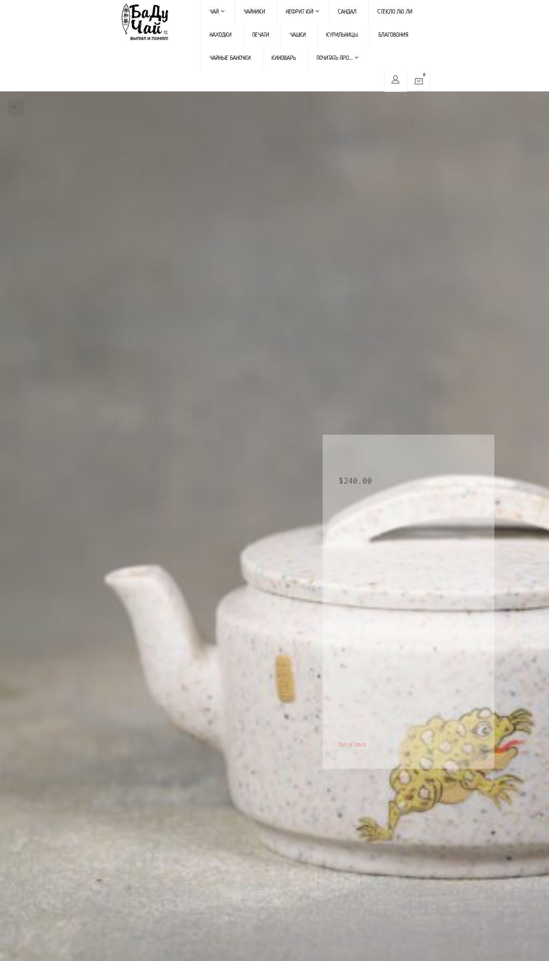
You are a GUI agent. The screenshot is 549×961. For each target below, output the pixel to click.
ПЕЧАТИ (260, 34)
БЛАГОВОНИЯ (393, 34)
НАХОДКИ (221, 34)
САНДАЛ (347, 11)
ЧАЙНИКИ (254, 11)
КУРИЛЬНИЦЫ (342, 34)
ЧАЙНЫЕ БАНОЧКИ (230, 57)
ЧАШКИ (298, 34)
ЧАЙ (217, 11)
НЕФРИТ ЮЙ (302, 11)
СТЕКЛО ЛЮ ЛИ (394, 11)
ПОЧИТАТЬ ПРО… (338, 57)
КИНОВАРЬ (284, 57)
